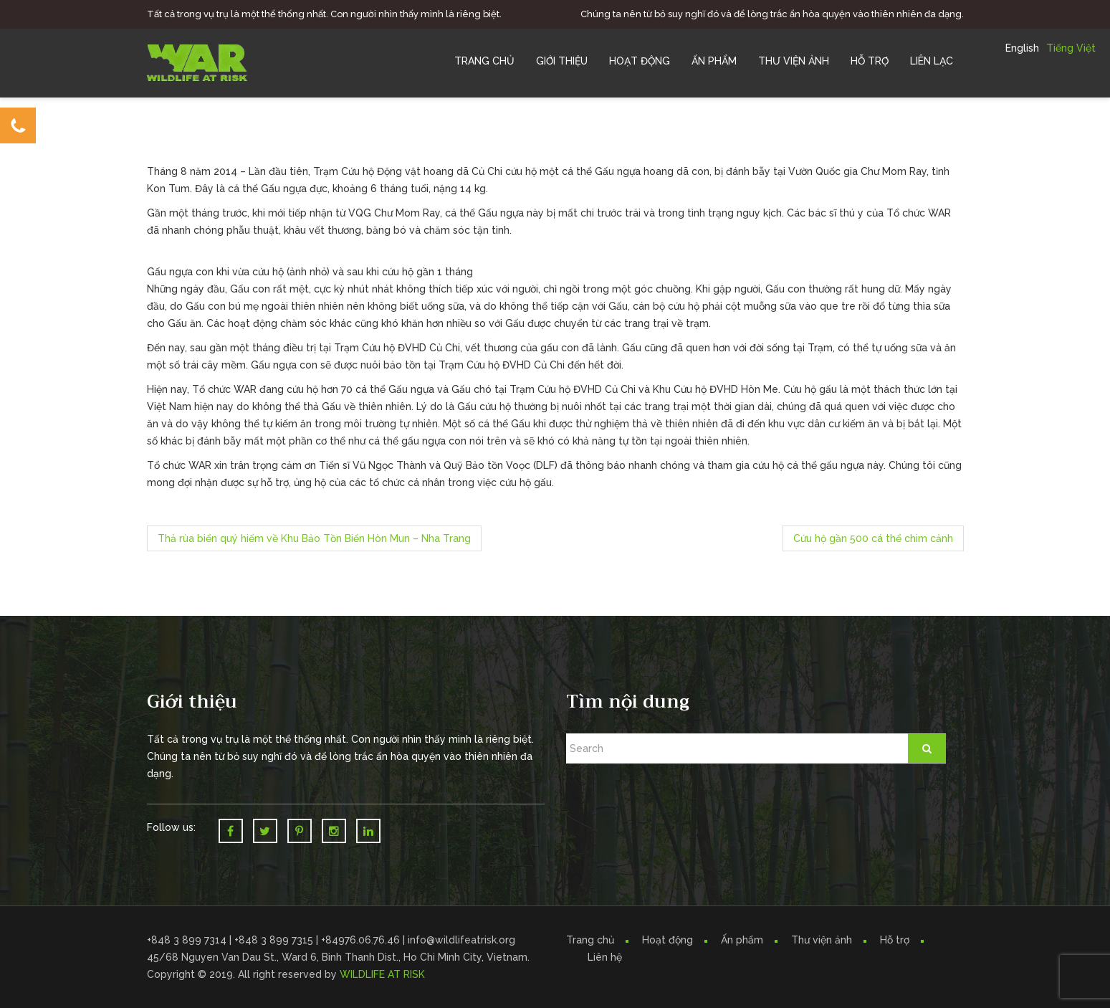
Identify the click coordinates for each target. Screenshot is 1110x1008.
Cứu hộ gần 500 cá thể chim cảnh (873, 538)
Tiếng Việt (1071, 48)
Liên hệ (605, 957)
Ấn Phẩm (714, 61)
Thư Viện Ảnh (793, 61)
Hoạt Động (639, 61)
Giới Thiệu (562, 61)
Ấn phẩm (742, 940)
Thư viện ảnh (821, 940)
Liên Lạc (931, 61)
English (1022, 48)
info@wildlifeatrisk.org (461, 940)
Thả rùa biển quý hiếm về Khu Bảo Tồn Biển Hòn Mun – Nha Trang (314, 538)
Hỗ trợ (870, 61)
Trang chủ (484, 61)
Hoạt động (667, 940)
